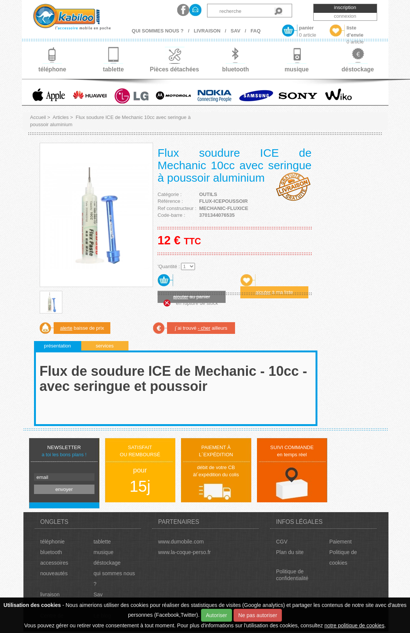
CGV (281, 542)
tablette (102, 542)
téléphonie (52, 542)
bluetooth (51, 552)
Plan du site (289, 552)
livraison (50, 594)
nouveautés (54, 573)
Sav (97, 594)
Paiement (340, 542)
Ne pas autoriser (257, 615)
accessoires (54, 563)
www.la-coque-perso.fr (184, 552)
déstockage (107, 563)
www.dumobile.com (181, 542)
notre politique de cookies (354, 625)
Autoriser (216, 615)
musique (103, 552)
